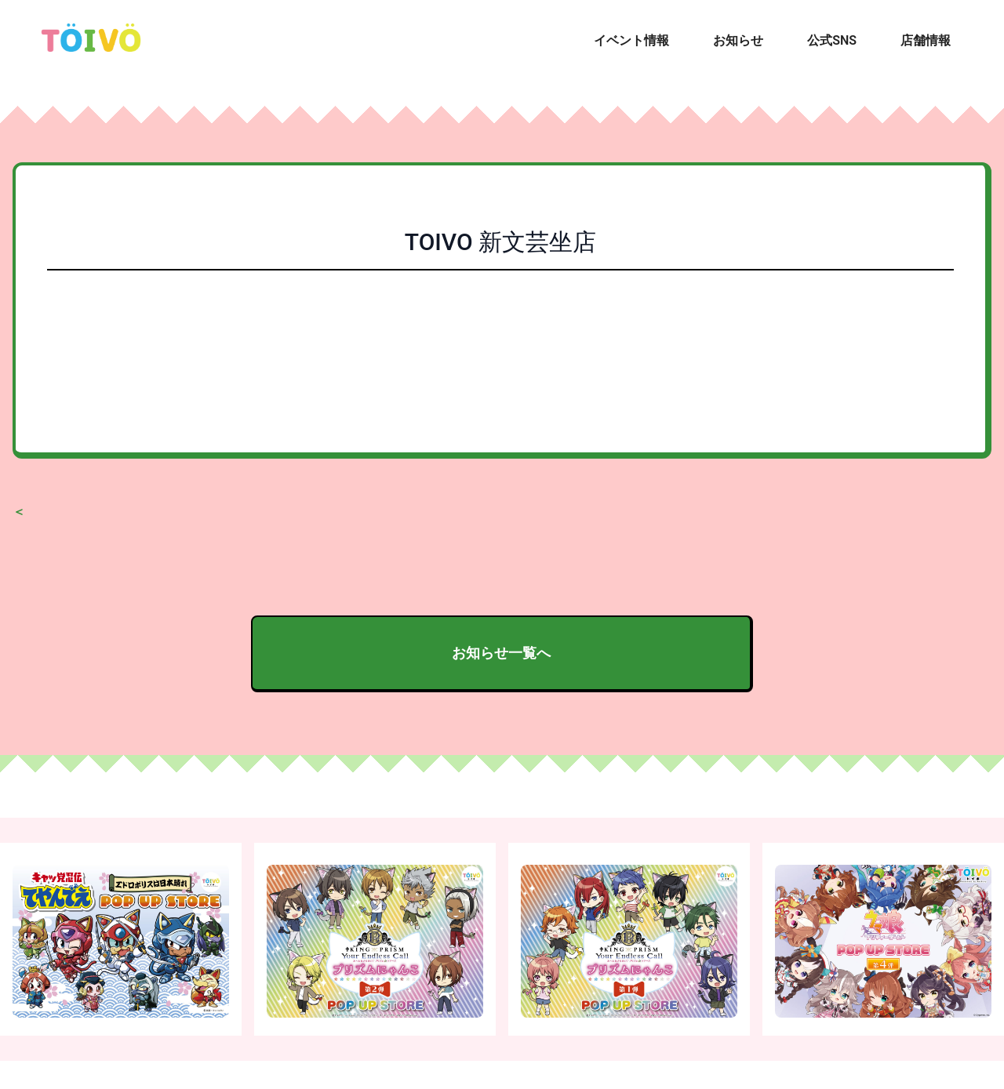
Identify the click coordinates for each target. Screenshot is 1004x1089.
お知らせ (738, 40)
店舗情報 (925, 40)
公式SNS (832, 40)
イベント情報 (631, 40)
